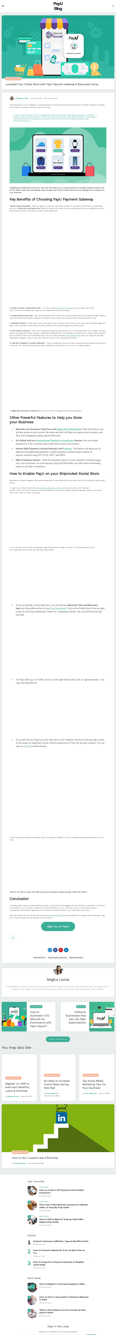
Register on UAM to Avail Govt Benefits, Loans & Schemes (17, 1087)
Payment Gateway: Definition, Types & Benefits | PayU (60, 1241)
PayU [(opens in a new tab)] (29, 746)
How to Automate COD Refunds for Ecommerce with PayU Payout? (40, 1019)
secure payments (56, 915)
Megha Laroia (22, 98)
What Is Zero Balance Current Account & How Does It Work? (62, 1311)
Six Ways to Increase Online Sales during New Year (57, 1084)
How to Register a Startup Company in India (62, 1284)
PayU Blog (58, 6)
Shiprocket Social (76, 957)
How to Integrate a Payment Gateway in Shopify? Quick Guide (58, 1263)
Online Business (39, 957)
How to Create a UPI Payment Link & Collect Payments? (61, 1191)
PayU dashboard (58, 608)
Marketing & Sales (13, 79)
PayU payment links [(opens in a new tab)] (73, 335)
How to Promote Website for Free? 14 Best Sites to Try (59, 1251)
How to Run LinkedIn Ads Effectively (35, 1157)
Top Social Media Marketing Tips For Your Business (94, 1084)
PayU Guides (44, 1187)
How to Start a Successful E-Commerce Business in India (63, 1298)
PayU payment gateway (65, 308)
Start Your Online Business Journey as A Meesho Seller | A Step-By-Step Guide (63, 1206)
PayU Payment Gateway (57, 957)
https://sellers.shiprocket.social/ (49, 488)
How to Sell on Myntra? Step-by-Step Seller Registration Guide (61, 1220)
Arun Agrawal (52, 1093)
